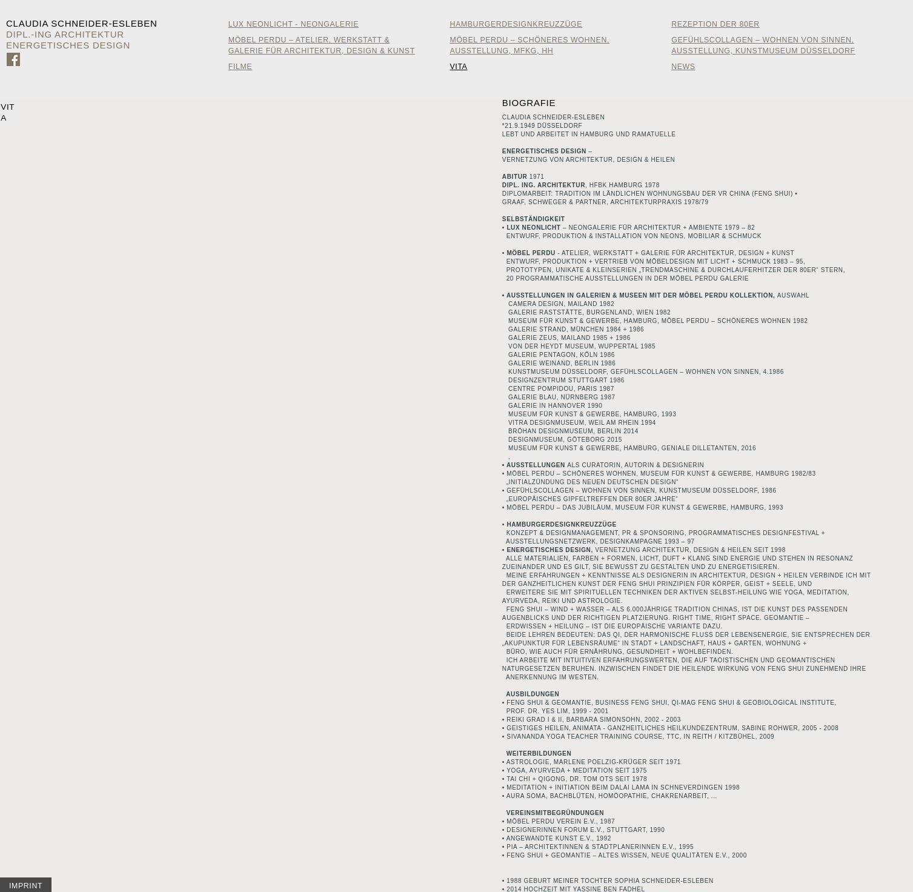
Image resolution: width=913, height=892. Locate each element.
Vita (458, 66)
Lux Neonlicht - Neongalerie (293, 24)
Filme (240, 66)
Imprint (25, 886)
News (683, 66)
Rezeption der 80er (715, 24)
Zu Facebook (13, 59)
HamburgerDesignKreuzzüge (516, 24)
